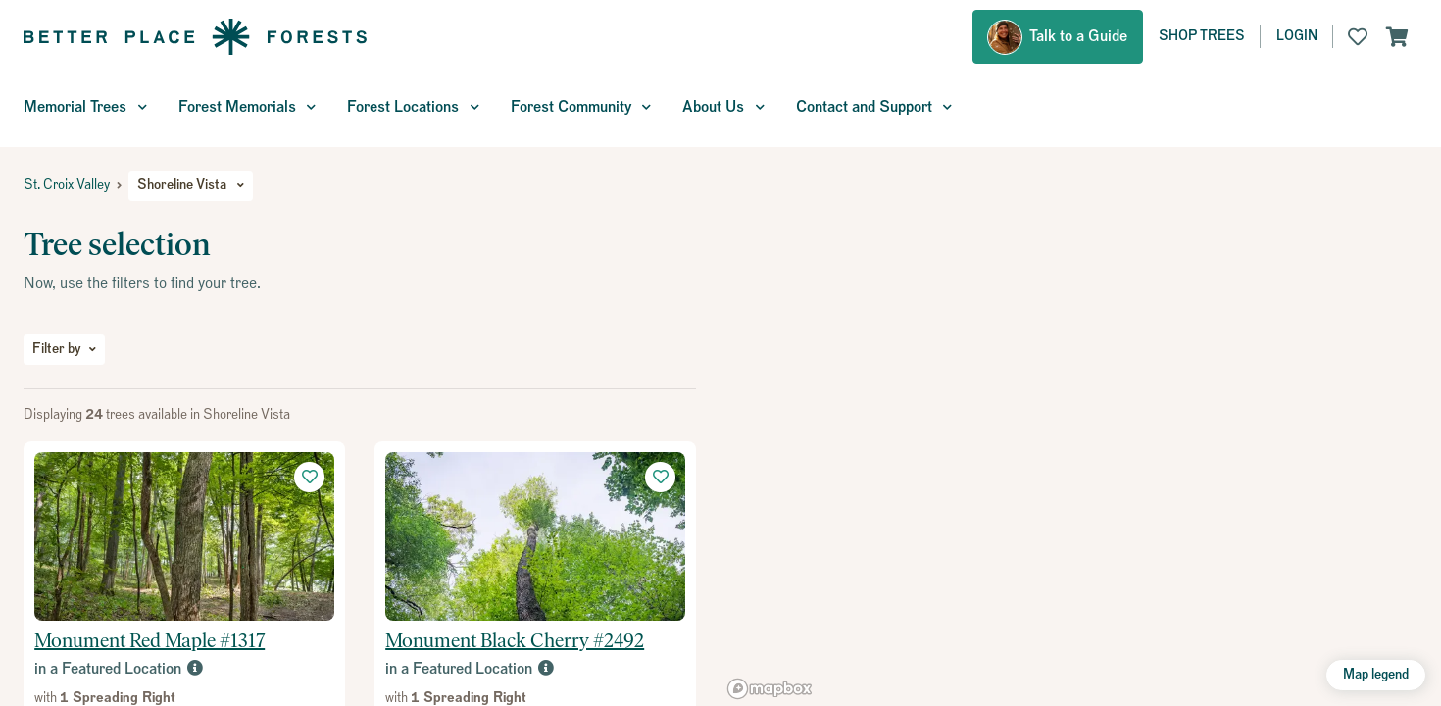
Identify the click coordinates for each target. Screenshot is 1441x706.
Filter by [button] (64, 349)
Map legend (1376, 674)
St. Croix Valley (67, 185)
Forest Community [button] (582, 107)
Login (1296, 36)
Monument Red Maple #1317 (149, 640)
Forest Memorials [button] (248, 107)
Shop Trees (1202, 36)
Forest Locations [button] (414, 107)
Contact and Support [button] (875, 107)
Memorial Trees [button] (86, 107)
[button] (1057, 37)
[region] (1080, 426)
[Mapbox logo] (769, 689)
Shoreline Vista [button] (190, 185)
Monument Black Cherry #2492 (514, 640)
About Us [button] (724, 107)
